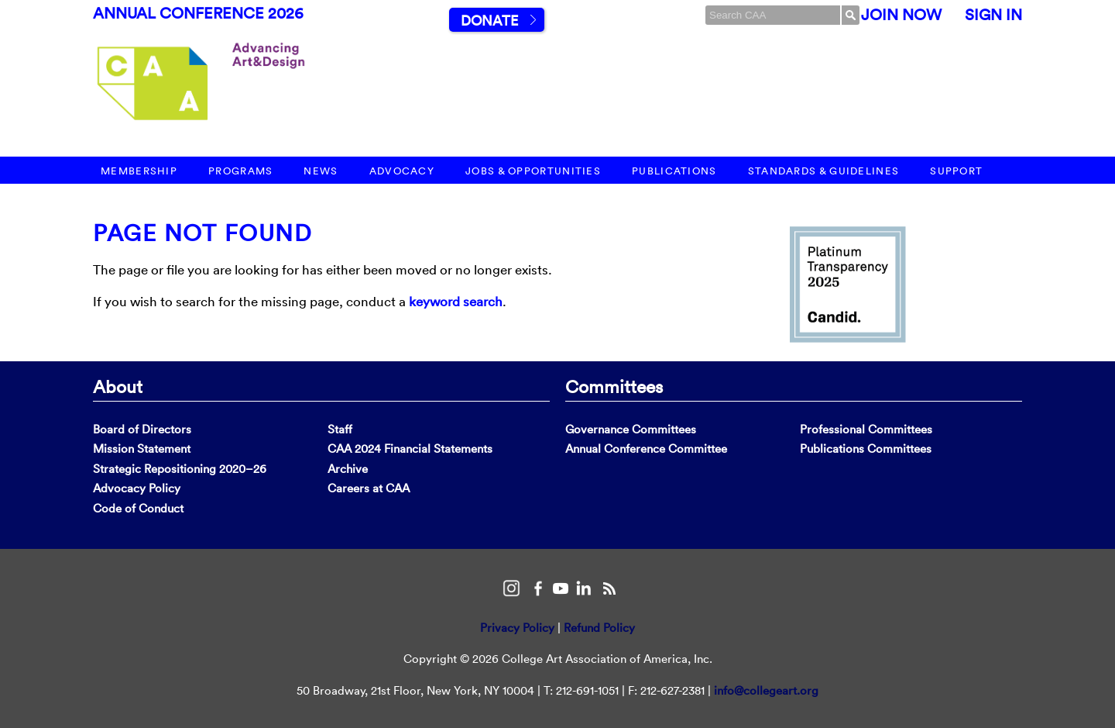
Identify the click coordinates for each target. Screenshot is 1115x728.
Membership (139, 171)
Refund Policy (599, 627)
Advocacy (401, 171)
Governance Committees (630, 429)
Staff (340, 429)
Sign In (993, 14)
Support (956, 171)
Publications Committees (865, 448)
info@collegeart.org (766, 690)
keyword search (456, 301)
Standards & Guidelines (824, 171)
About (117, 386)
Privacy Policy (517, 627)
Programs (240, 171)
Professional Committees (866, 429)
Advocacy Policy (136, 488)
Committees (614, 386)
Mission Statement (141, 448)
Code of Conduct (138, 508)
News (321, 171)
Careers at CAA (369, 488)
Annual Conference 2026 (198, 13)
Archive (348, 468)
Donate (489, 20)
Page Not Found (202, 233)
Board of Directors (142, 429)
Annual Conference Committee (646, 448)
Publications (674, 171)
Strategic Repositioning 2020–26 (179, 468)
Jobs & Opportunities (533, 171)
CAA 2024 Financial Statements (410, 448)
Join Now (901, 14)
